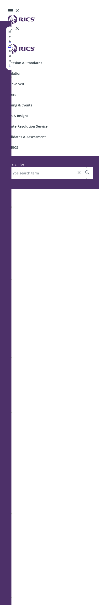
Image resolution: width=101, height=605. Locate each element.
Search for (16, 164)
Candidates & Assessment (25, 137)
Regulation (12, 73)
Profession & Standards (23, 63)
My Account (9, 48)
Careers (10, 94)
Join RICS (11, 147)
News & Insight (16, 115)
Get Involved (14, 84)
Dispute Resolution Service (26, 126)
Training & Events (18, 105)
